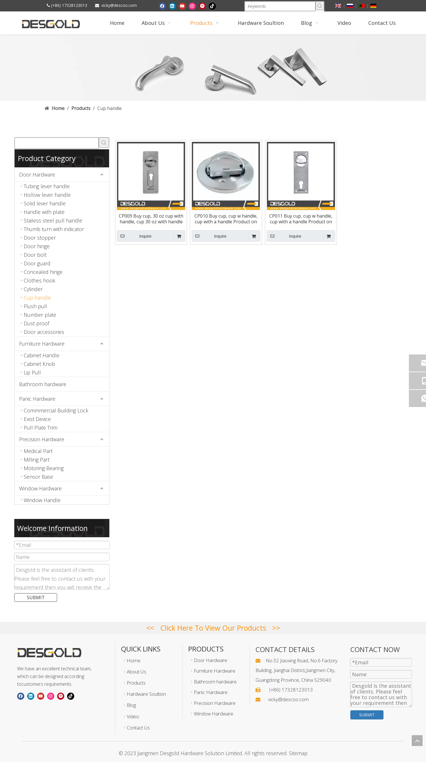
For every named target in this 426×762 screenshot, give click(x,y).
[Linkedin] (172, 6)
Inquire (134, 236)
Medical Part (38, 451)
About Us (136, 671)
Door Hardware (37, 174)
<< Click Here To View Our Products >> (213, 628)
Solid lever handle (45, 203)
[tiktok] (212, 6)
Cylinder (33, 289)
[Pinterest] (202, 6)
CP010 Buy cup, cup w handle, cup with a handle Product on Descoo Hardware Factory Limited (226, 218)
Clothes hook (39, 280)
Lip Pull (32, 372)
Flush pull (35, 306)
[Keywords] (280, 6)
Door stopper (40, 237)
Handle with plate (44, 211)
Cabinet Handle (41, 355)
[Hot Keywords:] (320, 5)
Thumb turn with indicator (54, 229)
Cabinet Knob (39, 363)
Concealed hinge (43, 271)
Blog (131, 705)
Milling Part (36, 459)
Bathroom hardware (42, 384)
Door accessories (44, 331)
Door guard (37, 263)
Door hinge (37, 246)
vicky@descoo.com (119, 5)
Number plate (40, 314)
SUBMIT (36, 597)
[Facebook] (162, 6)
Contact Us (138, 727)
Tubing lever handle (47, 186)
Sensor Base (38, 476)
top (417, 740)
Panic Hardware (37, 398)
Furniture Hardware (42, 343)
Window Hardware (40, 488)
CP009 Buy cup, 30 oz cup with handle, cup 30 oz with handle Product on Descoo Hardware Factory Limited (151, 218)
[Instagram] (192, 6)
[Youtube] (182, 6)
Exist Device (37, 419)
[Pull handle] (213, 67)
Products (136, 682)
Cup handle (37, 297)
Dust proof (36, 323)
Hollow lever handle (47, 194)
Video (133, 716)
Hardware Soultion (146, 694)
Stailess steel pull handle (53, 220)
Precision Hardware (41, 439)
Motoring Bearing (44, 468)
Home (133, 660)
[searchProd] (57, 143)
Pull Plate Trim (40, 427)
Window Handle (42, 500)
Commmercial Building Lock (56, 410)
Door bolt (35, 254)
